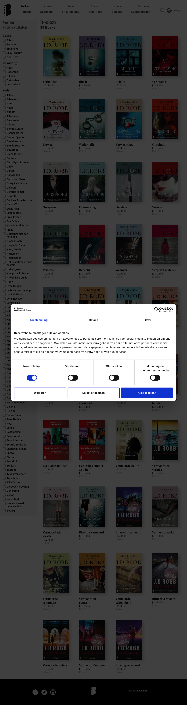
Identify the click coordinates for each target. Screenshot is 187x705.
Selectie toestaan (93, 392)
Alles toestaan (147, 392)
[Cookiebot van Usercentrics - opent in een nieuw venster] (157, 309)
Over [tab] (148, 320)
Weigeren (40, 392)
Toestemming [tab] (39, 320)
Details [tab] (93, 320)
